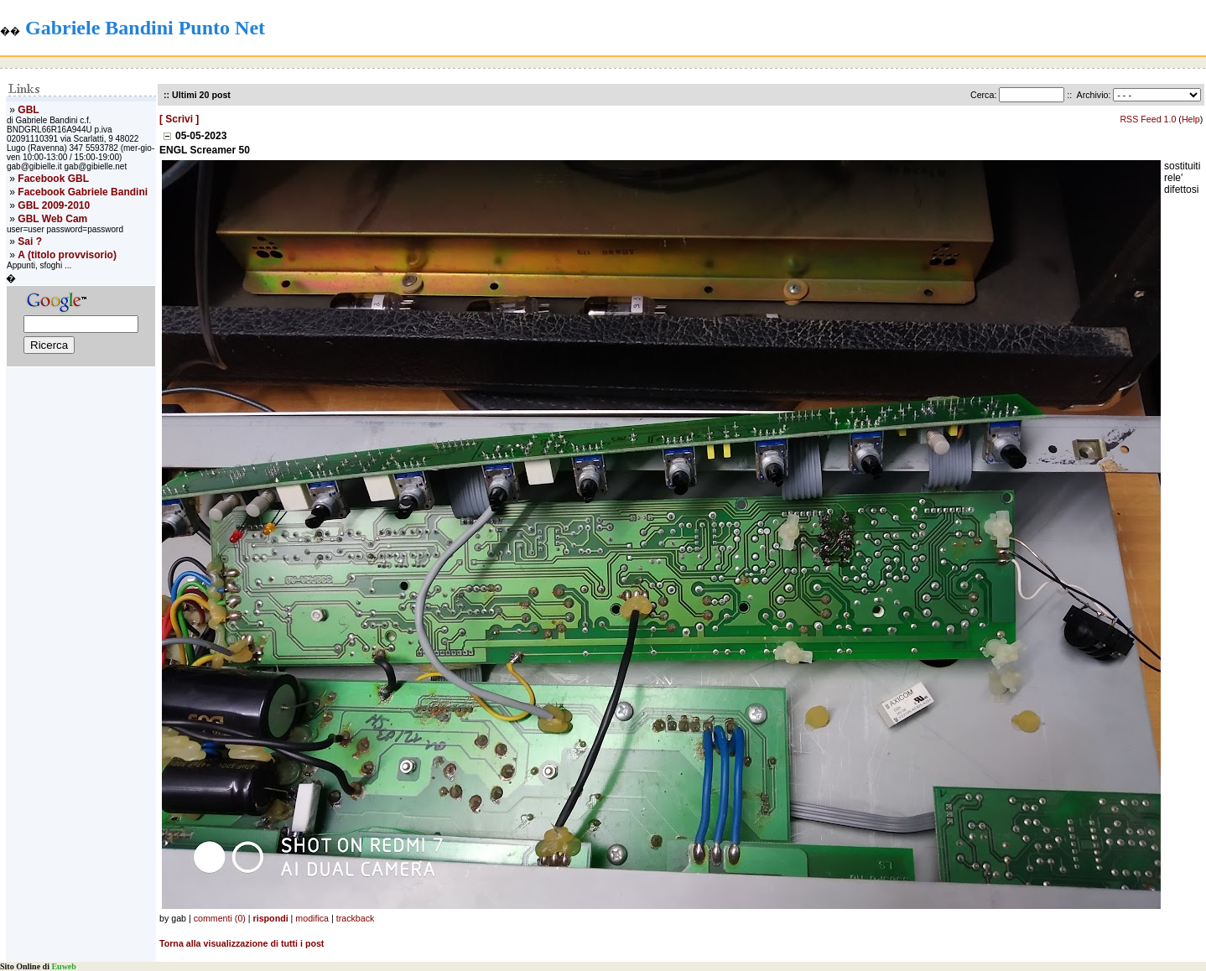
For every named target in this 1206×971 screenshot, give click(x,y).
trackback (355, 918)
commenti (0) (220, 918)
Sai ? (30, 241)
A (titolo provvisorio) (67, 255)
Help (1191, 119)
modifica (312, 918)
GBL (28, 110)
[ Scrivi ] (179, 119)
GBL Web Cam (52, 219)
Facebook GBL (53, 178)
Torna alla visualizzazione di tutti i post (241, 943)
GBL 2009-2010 (54, 205)
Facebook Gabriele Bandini (83, 192)
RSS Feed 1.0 (1148, 119)
